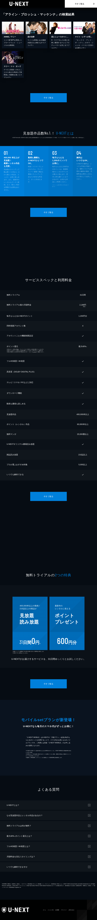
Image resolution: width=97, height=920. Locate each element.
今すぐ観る (79, 4)
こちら (34, 351)
